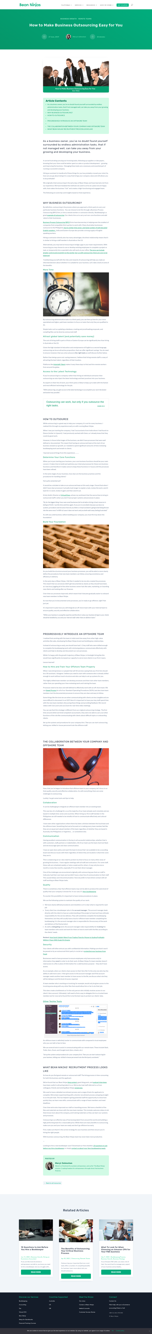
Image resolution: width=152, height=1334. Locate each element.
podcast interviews (100, 1082)
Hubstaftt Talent (59, 364)
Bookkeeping (23, 1301)
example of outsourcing (55, 215)
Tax (20, 1308)
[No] (149, 1331)
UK (50, 1308)
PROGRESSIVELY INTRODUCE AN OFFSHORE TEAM (67, 121)
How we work (106, 5)
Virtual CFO (22, 1312)
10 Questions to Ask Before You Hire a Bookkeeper (34, 1248)
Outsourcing (75, 1258)
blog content (72, 1082)
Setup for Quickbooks (26, 1319)
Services (78, 5)
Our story (82, 1301)
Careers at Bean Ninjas (86, 1304)
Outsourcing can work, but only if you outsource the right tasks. (75, 403)
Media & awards (84, 1308)
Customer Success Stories (87, 1312)
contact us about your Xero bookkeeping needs (88, 1148)
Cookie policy (120, 1330)
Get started (123, 5)
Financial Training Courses (27, 1323)
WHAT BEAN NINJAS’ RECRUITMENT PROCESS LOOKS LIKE (70, 129)
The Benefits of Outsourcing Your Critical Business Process (75, 1251)
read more (36, 1272)
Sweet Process (51, 690)
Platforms (65, 5)
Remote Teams (85, 19)
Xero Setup (22, 1316)
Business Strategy (119, 1259)
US (50, 1304)
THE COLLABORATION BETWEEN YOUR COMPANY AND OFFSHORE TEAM (76, 126)
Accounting (22, 1304)
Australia (52, 1301)
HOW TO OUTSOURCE (56, 115)
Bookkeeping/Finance (118, 1257)
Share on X (101, 406)
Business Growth (68, 19)
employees (79, 1088)
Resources (91, 5)
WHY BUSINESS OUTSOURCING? (60, 113)
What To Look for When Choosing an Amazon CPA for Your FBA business (115, 1249)
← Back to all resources (52, 1183)
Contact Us (112, 1301)
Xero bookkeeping (89, 891)
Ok (113, 1330)
